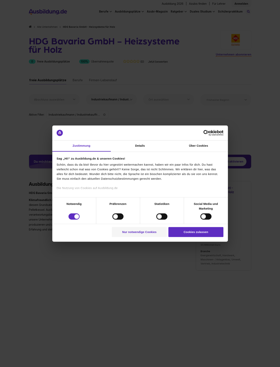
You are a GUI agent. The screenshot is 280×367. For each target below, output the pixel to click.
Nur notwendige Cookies (139, 232)
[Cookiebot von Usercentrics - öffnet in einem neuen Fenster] (206, 133)
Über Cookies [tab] (198, 145)
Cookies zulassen (196, 232)
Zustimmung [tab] (81, 145)
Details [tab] (140, 145)
